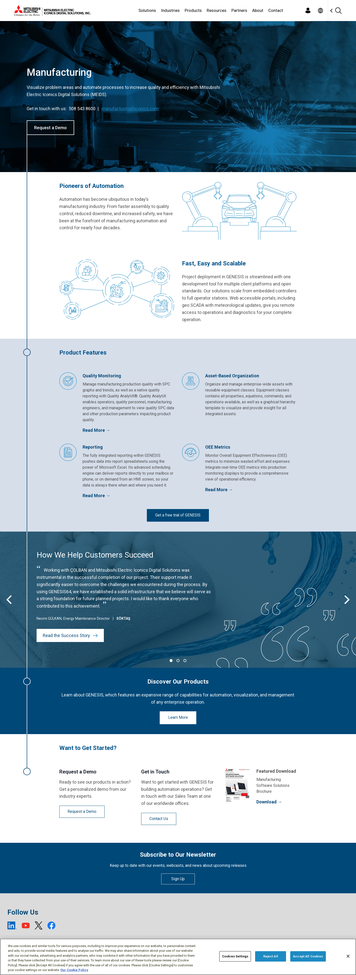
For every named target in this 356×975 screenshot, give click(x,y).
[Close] (348, 956)
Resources (216, 10)
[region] (178, 957)
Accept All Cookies (308, 956)
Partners (239, 10)
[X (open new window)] (39, 925)
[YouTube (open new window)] (26, 925)
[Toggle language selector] (320, 10)
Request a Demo (50, 127)
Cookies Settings (235, 956)
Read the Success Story (70, 635)
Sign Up (178, 878)
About (257, 10)
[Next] (346, 599)
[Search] (338, 10)
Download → (269, 801)
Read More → (96, 430)
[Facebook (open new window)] (51, 925)
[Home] (51, 10)
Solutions (147, 10)
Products (193, 10)
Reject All (270, 956)
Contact (275, 10)
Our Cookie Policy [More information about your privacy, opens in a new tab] (74, 970)
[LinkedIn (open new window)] (12, 925)
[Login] (308, 10)
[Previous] (9, 599)
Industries (170, 10)
